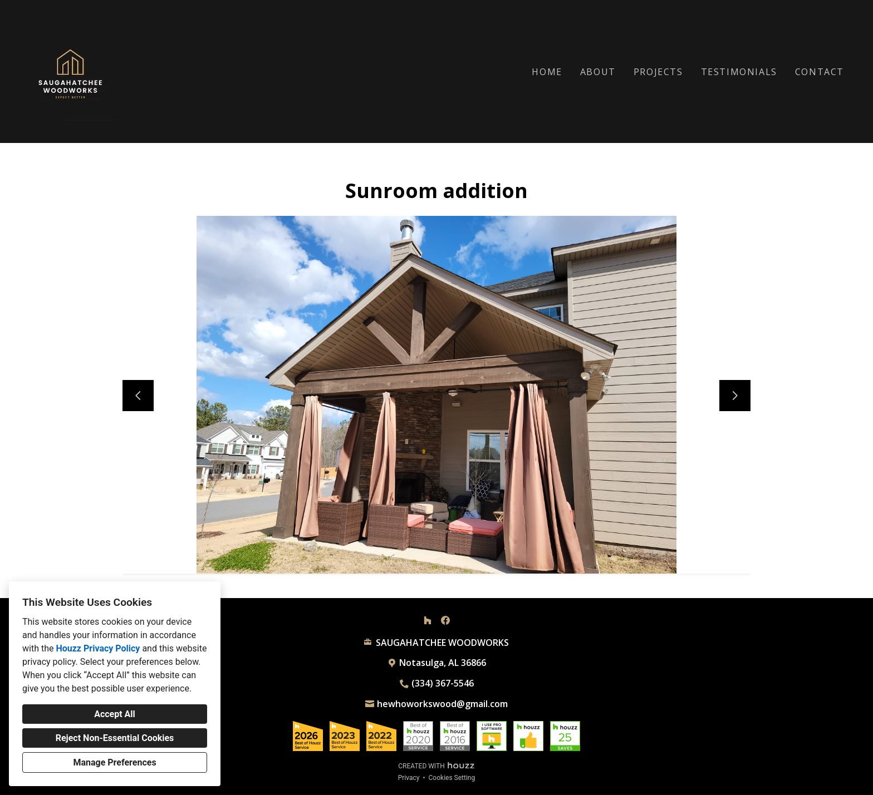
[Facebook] (445, 620)
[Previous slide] (138, 395)
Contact (819, 72)
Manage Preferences (114, 762)
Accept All (114, 714)
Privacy (409, 778)
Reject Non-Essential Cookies (115, 738)
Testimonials (739, 72)
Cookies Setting (452, 778)
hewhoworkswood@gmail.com (442, 704)
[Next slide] (735, 395)
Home (547, 72)
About (598, 72)
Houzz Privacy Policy (98, 648)
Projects (658, 72)
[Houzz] (427, 620)
